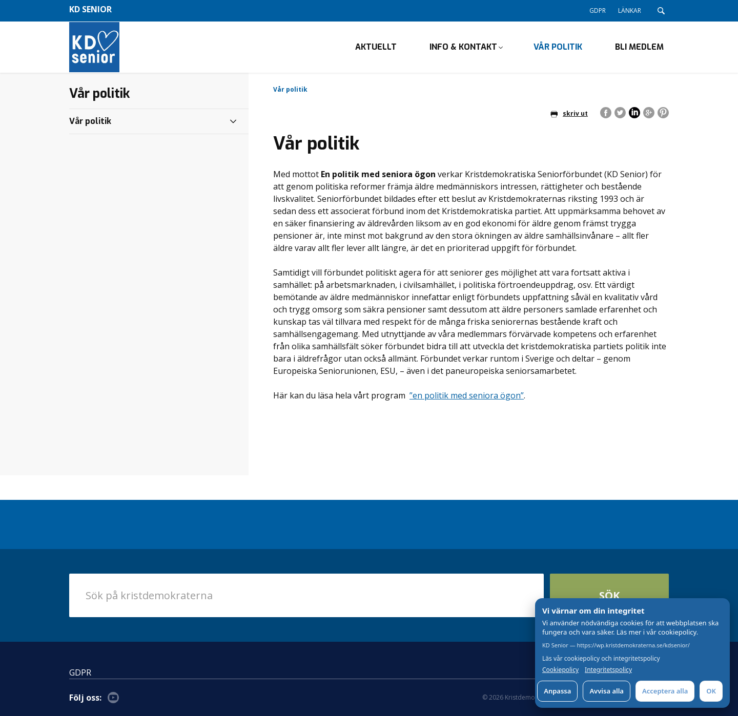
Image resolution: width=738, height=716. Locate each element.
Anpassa (557, 691)
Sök (609, 595)
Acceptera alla (665, 691)
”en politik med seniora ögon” (466, 395)
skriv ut (569, 113)
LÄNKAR (629, 10)
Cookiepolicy (560, 670)
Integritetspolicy (608, 670)
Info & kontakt (463, 46)
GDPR (597, 10)
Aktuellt (376, 46)
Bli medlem (639, 46)
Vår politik (558, 46)
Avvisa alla (606, 691)
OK (711, 691)
